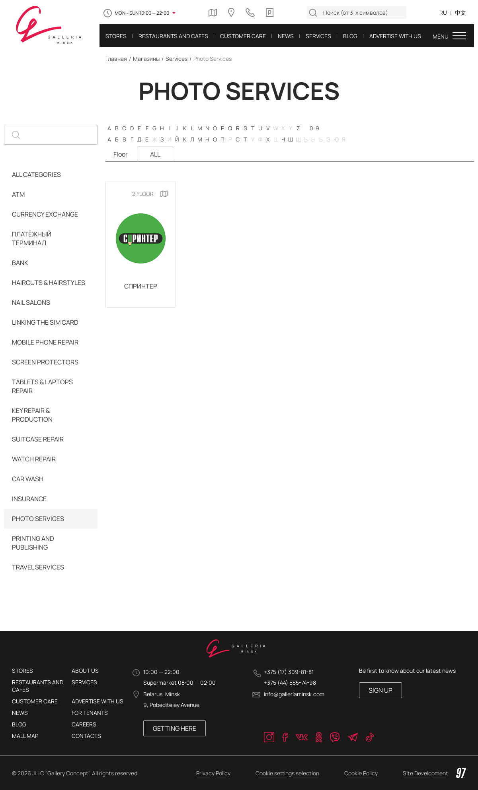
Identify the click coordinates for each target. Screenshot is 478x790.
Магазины (146, 58)
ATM (18, 194)
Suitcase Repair (38, 439)
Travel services (38, 567)
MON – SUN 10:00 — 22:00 (142, 13)
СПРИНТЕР (140, 286)
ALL (155, 154)
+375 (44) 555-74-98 (290, 682)
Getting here (174, 728)
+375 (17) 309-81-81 (289, 672)
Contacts (86, 736)
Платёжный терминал (31, 238)
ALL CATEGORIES (36, 174)
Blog (19, 724)
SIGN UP (380, 690)
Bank (20, 262)
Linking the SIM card (45, 322)
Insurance (29, 498)
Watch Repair (34, 459)
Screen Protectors (45, 362)
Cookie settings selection (287, 773)
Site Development (434, 773)
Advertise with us (97, 701)
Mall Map (25, 736)
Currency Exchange (45, 214)
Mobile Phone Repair (45, 342)
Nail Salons (31, 302)
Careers (84, 724)
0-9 (314, 128)
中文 (460, 12)
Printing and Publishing (33, 543)
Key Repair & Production (32, 415)
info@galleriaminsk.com (294, 694)
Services (176, 58)
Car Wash (27, 478)
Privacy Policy (213, 773)
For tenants (90, 712)
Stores (22, 670)
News (20, 712)
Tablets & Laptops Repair (42, 386)
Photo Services (38, 518)
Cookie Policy (361, 773)
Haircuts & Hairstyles (48, 282)
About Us (85, 670)
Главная (116, 58)
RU (443, 12)
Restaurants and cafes (37, 685)
